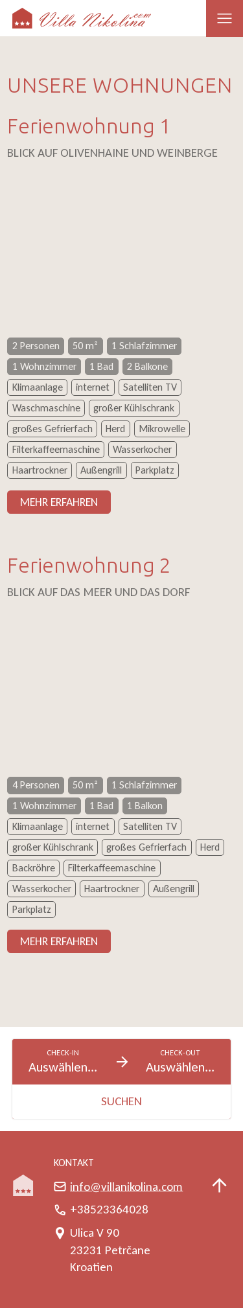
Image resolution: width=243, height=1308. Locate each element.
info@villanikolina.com (126, 1185)
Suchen (121, 1101)
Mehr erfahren (59, 502)
